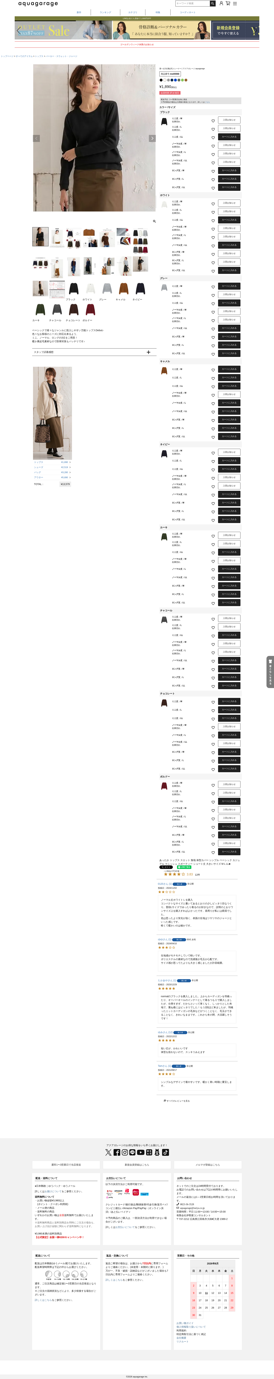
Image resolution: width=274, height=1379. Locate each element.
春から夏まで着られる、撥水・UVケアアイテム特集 (136, 17)
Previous (36, 138)
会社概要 (181, 1337)
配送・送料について (46, 1178)
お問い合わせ (184, 1178)
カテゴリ (132, 12)
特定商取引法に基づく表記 (191, 1334)
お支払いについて (116, 1178)
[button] (255, 31)
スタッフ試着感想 (43, 352)
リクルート (182, 1341)
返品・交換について (117, 1255)
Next (152, 138)
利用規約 (181, 1330)
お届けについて (53, 1191)
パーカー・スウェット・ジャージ (61, 56)
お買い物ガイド (185, 1323)
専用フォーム (160, 1263)
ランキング (105, 12)
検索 (212, 3)
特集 (158, 12)
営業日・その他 (185, 1255)
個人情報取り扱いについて (191, 1326)
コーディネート (188, 12)
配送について (42, 1255)
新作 (79, 12)
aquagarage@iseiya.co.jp (192, 1208)
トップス (39, 56)
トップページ (7, 56)
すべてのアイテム (24, 56)
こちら (207, 102)
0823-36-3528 (186, 1204)
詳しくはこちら (43, 1300)
